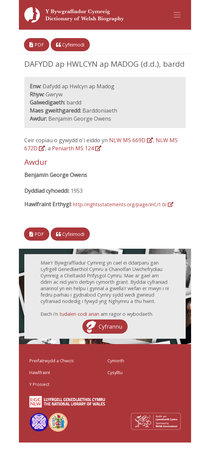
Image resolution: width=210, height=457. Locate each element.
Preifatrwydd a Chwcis (51, 361)
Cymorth (115, 361)
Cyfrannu (110, 326)
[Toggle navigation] (177, 15)
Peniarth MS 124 (76, 148)
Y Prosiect (39, 384)
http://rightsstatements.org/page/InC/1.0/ (123, 204)
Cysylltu (115, 372)
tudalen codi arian (79, 314)
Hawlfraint (39, 372)
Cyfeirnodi (70, 44)
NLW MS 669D (131, 140)
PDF (36, 44)
